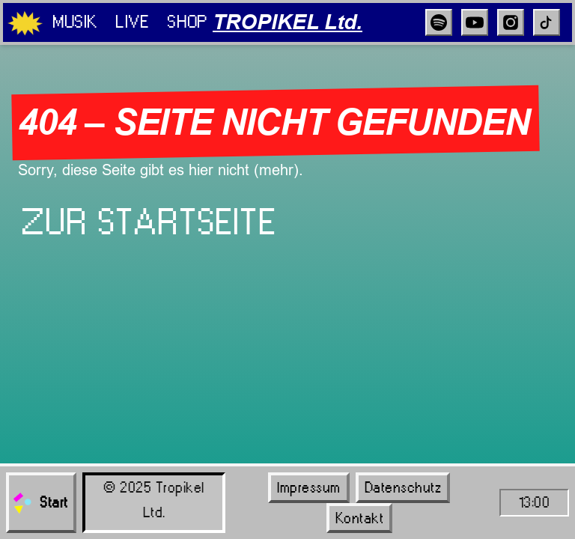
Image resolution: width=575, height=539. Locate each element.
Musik (74, 22)
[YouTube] (474, 22)
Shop (187, 22)
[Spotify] (438, 22)
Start (39, 503)
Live (132, 22)
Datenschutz (403, 487)
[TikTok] (546, 22)
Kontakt (359, 518)
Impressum (309, 487)
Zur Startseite (148, 222)
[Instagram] (510, 22)
